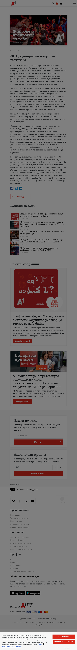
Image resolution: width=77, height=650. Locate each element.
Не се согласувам (63, 648)
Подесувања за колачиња (63, 642)
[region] (38, 641)
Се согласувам (63, 636)
